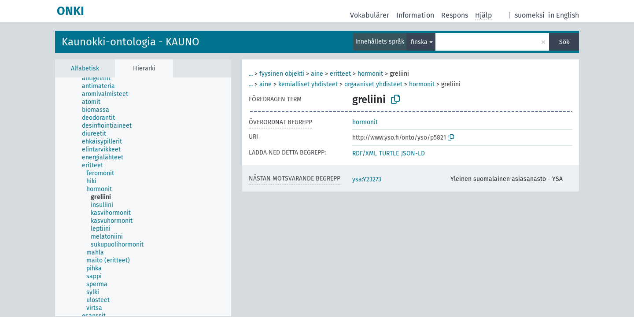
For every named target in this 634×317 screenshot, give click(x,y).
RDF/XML (364, 153)
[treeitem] (99, 78)
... (251, 73)
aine (317, 73)
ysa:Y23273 (366, 179)
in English (563, 15)
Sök (564, 42)
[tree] (143, 196)
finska (419, 42)
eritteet (340, 73)
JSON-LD (413, 153)
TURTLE (389, 153)
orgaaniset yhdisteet (373, 84)
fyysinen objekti (281, 73)
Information (415, 15)
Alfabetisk (85, 68)
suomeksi (530, 15)
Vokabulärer (369, 15)
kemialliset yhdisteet (308, 84)
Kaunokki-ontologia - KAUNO (130, 42)
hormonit (370, 73)
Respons (454, 15)
